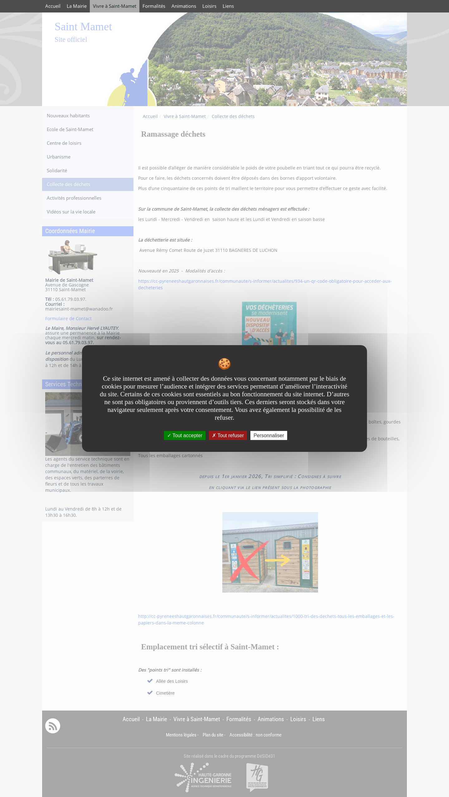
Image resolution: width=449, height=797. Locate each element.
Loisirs (209, 6)
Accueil (52, 6)
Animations (183, 6)
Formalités (153, 6)
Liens (228, 6)
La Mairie (77, 6)
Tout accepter (184, 435)
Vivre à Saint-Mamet (114, 6)
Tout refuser (228, 435)
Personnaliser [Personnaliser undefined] (268, 435)
